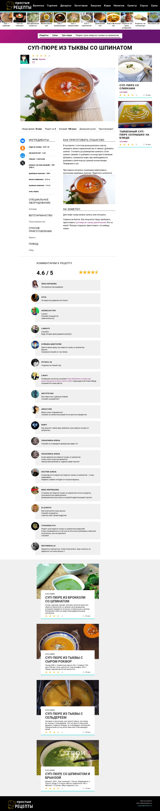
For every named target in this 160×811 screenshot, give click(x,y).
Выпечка (38, 5)
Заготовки (81, 5)
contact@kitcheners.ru (145, 805)
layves (42, 59)
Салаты (132, 5)
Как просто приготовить (20, 804)
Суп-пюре (50, 594)
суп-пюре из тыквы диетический (91, 222)
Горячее (52, 5)
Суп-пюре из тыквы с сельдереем (64, 715)
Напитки (119, 5)
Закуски (96, 5)
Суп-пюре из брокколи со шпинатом (65, 599)
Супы (154, 5)
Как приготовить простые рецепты (19, 5)
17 (33, 62)
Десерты (65, 5)
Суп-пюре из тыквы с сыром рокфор (64, 659)
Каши (107, 5)
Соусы (144, 5)
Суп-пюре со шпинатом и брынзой (67, 776)
